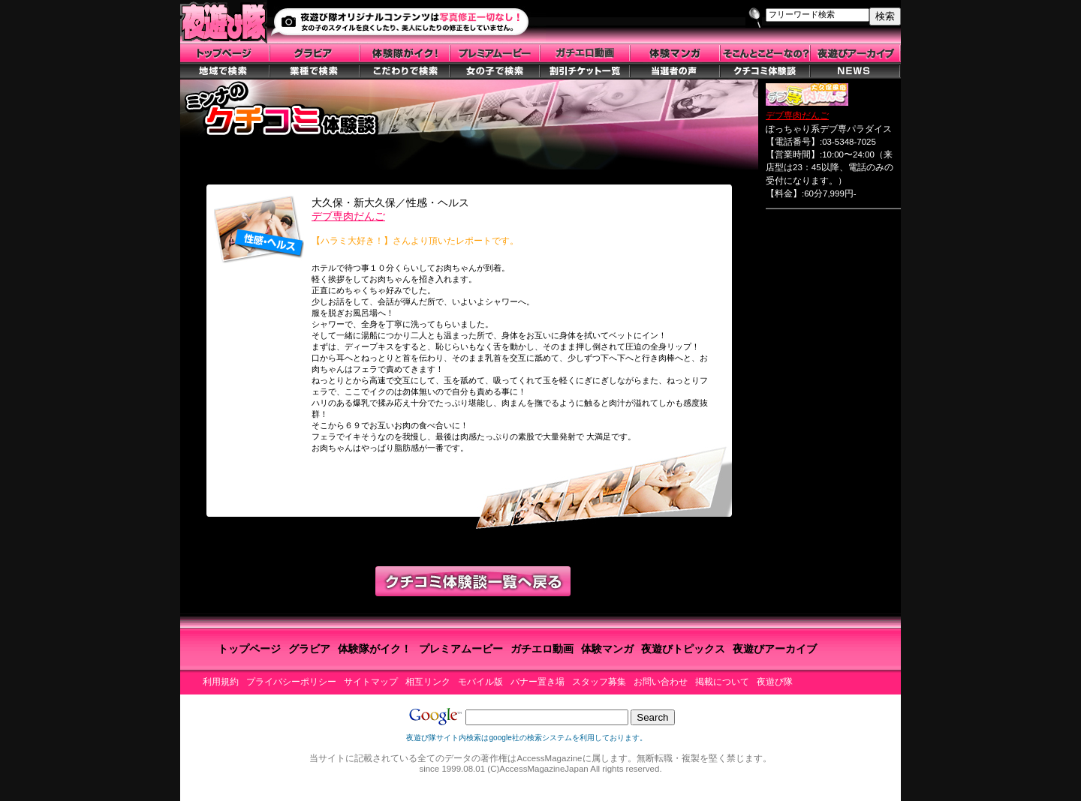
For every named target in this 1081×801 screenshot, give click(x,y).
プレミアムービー (461, 649)
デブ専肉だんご (348, 216)
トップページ (249, 649)
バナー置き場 (537, 681)
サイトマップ (371, 681)
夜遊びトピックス (683, 649)
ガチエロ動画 (542, 649)
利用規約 (221, 681)
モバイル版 (480, 681)
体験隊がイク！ (374, 649)
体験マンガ (607, 649)
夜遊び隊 (775, 681)
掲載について (722, 681)
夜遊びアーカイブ (775, 649)
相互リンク (427, 681)
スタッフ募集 (599, 681)
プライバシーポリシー (291, 681)
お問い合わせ (661, 681)
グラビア (309, 649)
